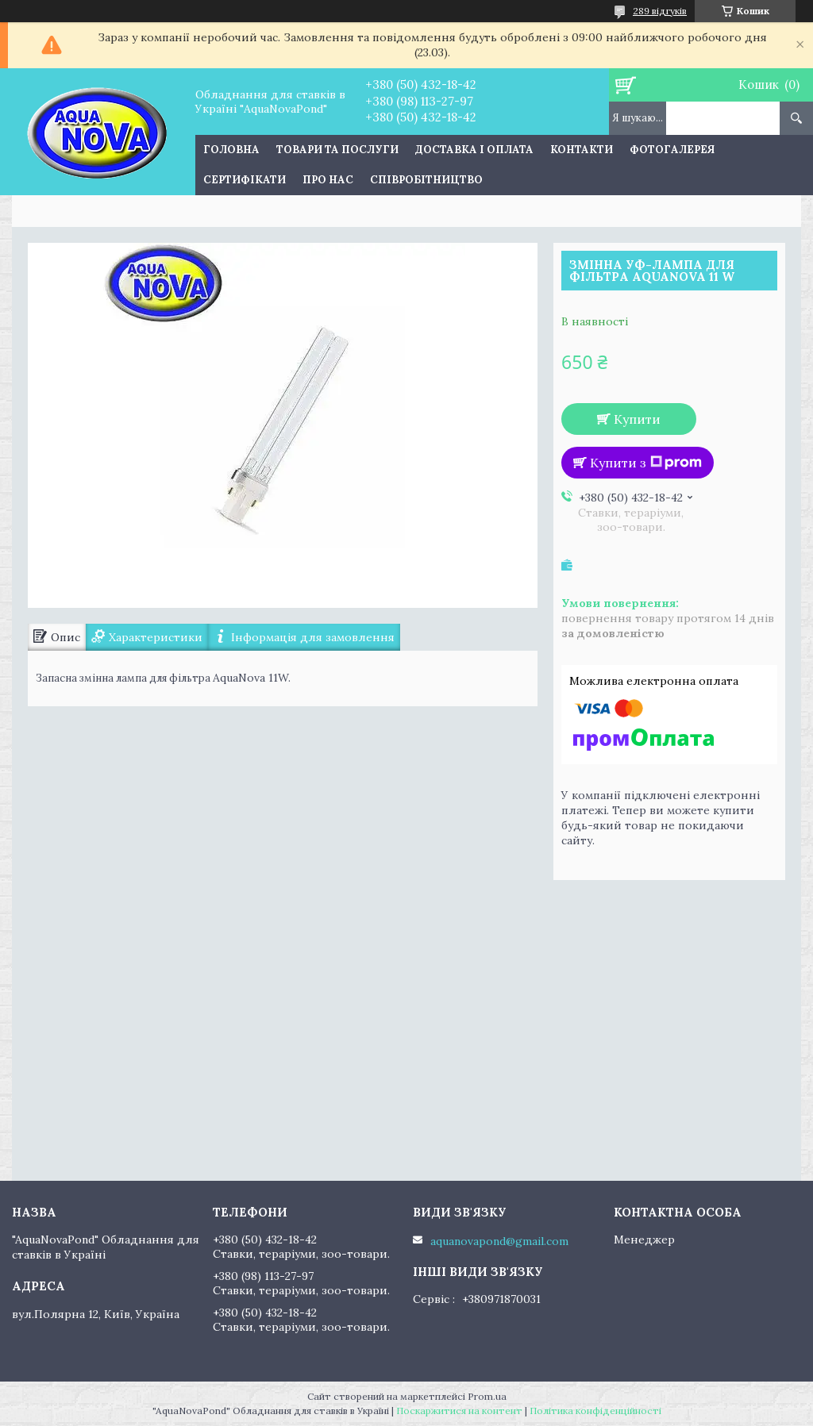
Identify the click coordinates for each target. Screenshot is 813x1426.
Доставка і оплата (474, 149)
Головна (231, 149)
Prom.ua (487, 1396)
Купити (637, 419)
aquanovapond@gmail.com (499, 1241)
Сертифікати (244, 179)
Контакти (581, 149)
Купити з (646, 463)
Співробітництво (426, 179)
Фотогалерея (672, 149)
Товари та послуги (337, 149)
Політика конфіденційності (595, 1410)
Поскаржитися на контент (459, 1410)
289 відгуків (660, 11)
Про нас (327, 179)
